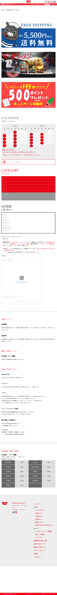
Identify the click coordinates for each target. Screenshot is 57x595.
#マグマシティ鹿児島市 (48, 272)
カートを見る (6, 236)
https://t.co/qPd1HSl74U (42, 277)
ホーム (3, 6)
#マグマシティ (16, 270)
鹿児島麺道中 (9, 4)
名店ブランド (6, 182)
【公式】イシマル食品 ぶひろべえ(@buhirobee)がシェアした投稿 (21, 330)
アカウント (34, 4)
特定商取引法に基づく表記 (10, 254)
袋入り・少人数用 (7, 205)
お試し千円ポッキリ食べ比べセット (44, 553)
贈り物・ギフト (7, 200)
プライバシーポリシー (9, 258)
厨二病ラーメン (7, 191)
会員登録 (38, 4)
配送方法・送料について (9, 245)
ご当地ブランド (7, 187)
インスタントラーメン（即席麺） (11, 209)
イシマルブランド (7, 178)
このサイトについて (8, 249)
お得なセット (6, 196)
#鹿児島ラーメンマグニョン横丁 (20, 272)
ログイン (42, 4)
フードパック (6, 214)
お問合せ (36, 582)
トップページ (37, 532)
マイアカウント (7, 231)
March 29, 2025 (38, 280)
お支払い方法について (9, 240)
